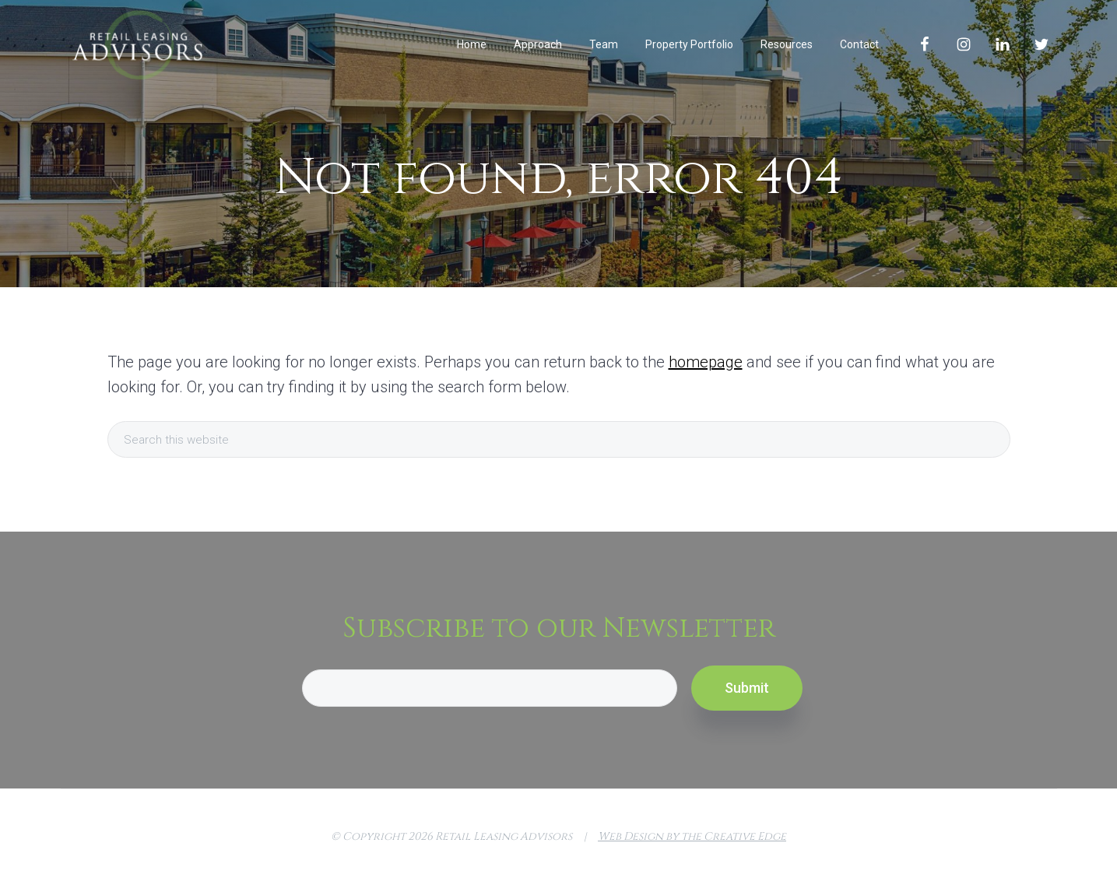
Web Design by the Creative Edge (692, 836)
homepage (706, 362)
